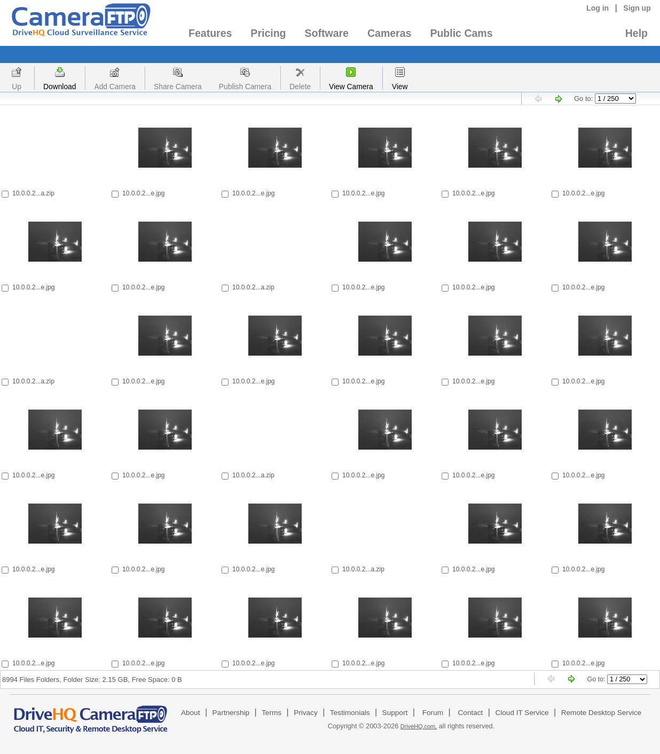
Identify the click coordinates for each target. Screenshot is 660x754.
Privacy (306, 713)
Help (636, 33)
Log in (597, 8)
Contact (470, 713)
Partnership (231, 713)
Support (395, 713)
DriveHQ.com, (418, 726)
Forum (432, 713)
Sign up (637, 8)
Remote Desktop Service (601, 713)
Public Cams (461, 33)
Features (210, 33)
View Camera (351, 86)
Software (327, 33)
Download (59, 86)
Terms (271, 713)
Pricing (268, 33)
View (400, 86)
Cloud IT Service (521, 713)
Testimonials (350, 713)
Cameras (389, 33)
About (190, 713)
